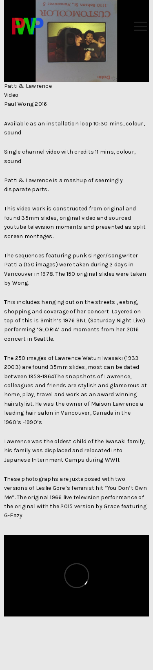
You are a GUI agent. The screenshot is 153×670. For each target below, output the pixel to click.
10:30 (100, 123)
